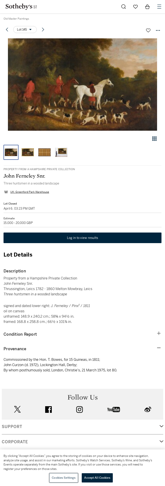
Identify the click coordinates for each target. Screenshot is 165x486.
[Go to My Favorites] (135, 6)
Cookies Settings (64, 478)
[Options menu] (25, 29)
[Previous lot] (7, 29)
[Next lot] (43, 29)
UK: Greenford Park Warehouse (29, 192)
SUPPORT (12, 426)
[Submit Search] (123, 6)
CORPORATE (15, 441)
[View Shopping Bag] (147, 6)
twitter (17, 409)
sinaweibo (148, 409)
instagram (79, 409)
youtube (113, 409)
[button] (82, 84)
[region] (82, 467)
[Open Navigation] (159, 6)
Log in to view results (82, 238)
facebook (48, 409)
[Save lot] (148, 30)
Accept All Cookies (97, 478)
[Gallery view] (154, 138)
